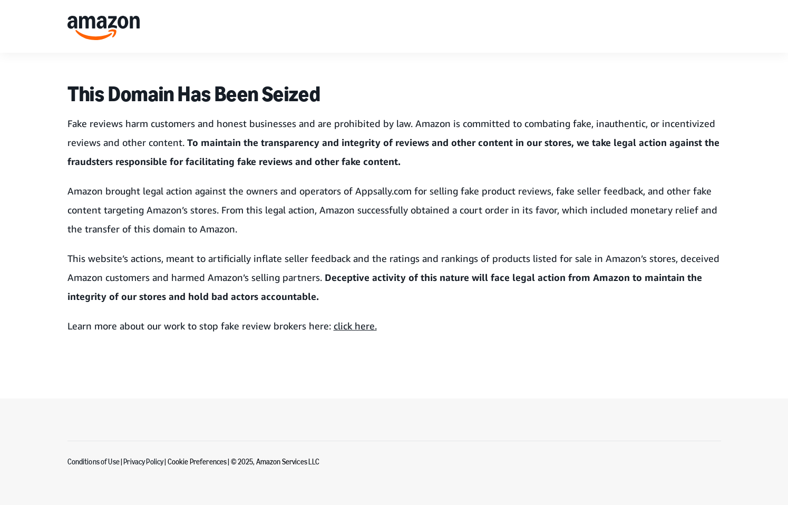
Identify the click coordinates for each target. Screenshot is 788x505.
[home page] (103, 28)
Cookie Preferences (197, 462)
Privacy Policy (143, 462)
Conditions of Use (93, 462)
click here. (355, 326)
